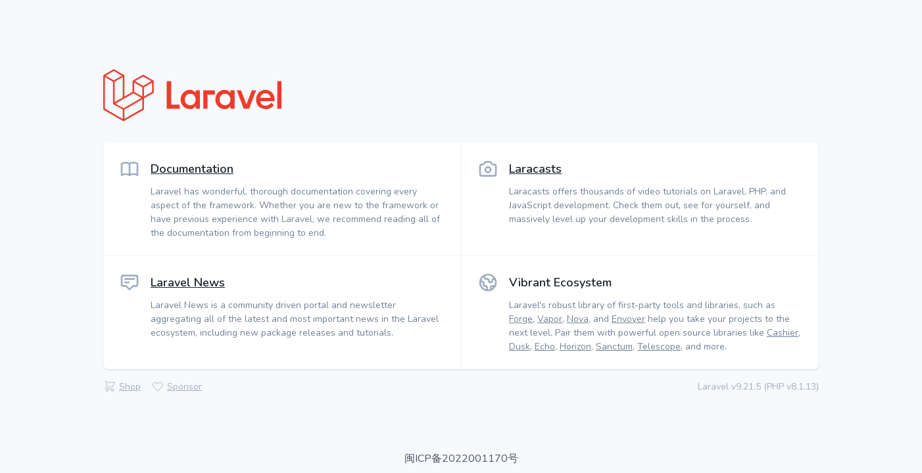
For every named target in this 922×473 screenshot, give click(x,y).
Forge (521, 319)
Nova (578, 319)
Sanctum (614, 346)
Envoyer (628, 319)
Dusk (519, 346)
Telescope (659, 346)
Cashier (782, 333)
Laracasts (535, 169)
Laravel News (188, 282)
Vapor (549, 319)
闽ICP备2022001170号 (461, 458)
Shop (130, 386)
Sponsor (184, 386)
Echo (545, 346)
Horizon (575, 346)
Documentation (192, 169)
